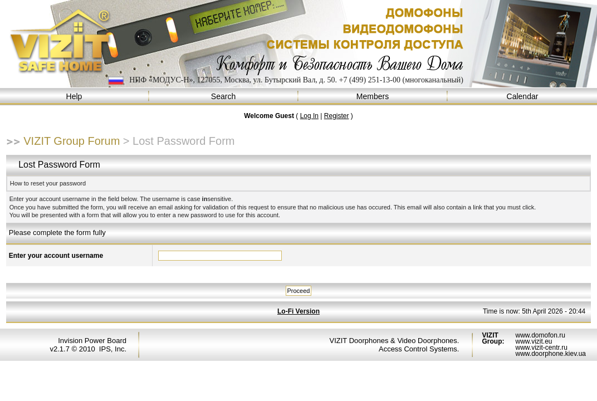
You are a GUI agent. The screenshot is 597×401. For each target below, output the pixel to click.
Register (336, 116)
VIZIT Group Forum (71, 141)
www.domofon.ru (540, 335)
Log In (309, 116)
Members (373, 96)
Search (223, 96)
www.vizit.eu (533, 341)
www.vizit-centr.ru (541, 347)
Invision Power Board (92, 340)
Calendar (522, 96)
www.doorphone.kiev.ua (550, 354)
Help (74, 96)
